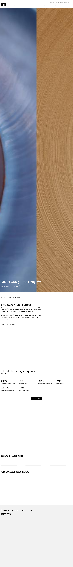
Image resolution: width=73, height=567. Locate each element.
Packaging (14, 5)
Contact (61, 2)
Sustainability (52, 2)
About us (35, 5)
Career (57, 2)
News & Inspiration (43, 5)
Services (28, 5)
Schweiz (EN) (66, 2)
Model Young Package (55, 5)
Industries (21, 5)
